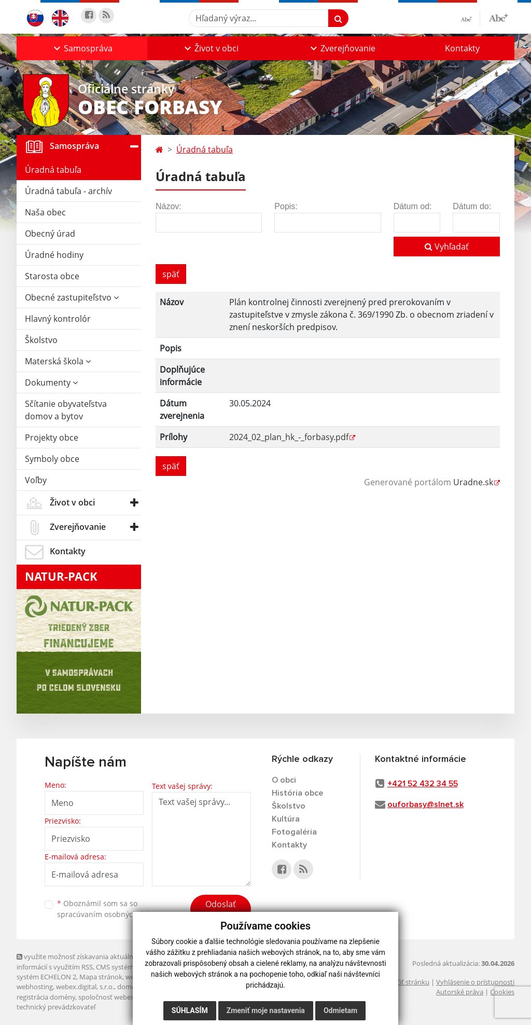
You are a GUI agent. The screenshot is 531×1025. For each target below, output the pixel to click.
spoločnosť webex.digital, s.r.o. (125, 997)
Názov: (168, 206)
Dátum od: (413, 206)
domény (130, 986)
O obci (284, 780)
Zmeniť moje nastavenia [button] (266, 1010)
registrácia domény (46, 997)
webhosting (35, 986)
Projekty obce (51, 437)
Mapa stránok (100, 976)
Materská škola (58, 361)
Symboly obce (52, 458)
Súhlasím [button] (190, 1010)
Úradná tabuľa (53, 169)
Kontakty (462, 48)
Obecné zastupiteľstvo (72, 297)
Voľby (36, 480)
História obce (297, 793)
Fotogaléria (294, 832)
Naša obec (45, 212)
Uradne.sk (473, 482)
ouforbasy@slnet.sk (425, 804)
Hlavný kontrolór (58, 318)
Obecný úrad (50, 233)
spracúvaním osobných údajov (110, 914)
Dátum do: (472, 206)
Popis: (285, 206)
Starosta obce (52, 276)
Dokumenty (51, 382)
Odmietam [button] (340, 1010)
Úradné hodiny (54, 255)
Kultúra (286, 819)
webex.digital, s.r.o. (85, 986)
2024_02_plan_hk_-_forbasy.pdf (288, 437)
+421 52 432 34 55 (422, 784)
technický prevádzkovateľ (56, 1007)
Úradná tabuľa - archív (68, 191)
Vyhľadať (447, 246)
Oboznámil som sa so (110, 908)
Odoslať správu (220, 910)
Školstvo (41, 340)
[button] (82, 48)
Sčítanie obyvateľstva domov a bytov (66, 410)
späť (170, 274)
